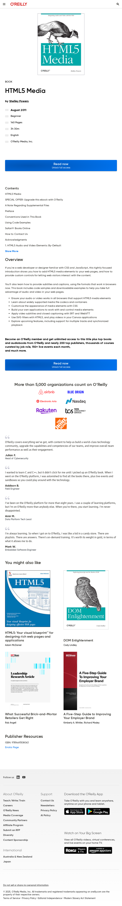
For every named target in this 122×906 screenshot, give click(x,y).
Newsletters (47, 805)
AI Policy (46, 815)
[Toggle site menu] (4, 4)
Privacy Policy (49, 810)
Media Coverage (13, 815)
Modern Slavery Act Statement (79, 898)
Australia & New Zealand (17, 856)
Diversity (8, 835)
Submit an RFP (11, 830)
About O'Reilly (13, 794)
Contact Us (47, 800)
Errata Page (12, 747)
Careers (8, 805)
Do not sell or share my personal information (25, 885)
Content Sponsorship (15, 840)
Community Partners (15, 820)
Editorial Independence (50, 898)
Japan (7, 861)
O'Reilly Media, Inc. (22, 141)
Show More (11, 251)
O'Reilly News (11, 810)
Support (46, 794)
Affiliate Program (13, 825)
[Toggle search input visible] (118, 4)
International (12, 850)
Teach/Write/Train (14, 800)
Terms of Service (11, 898)
